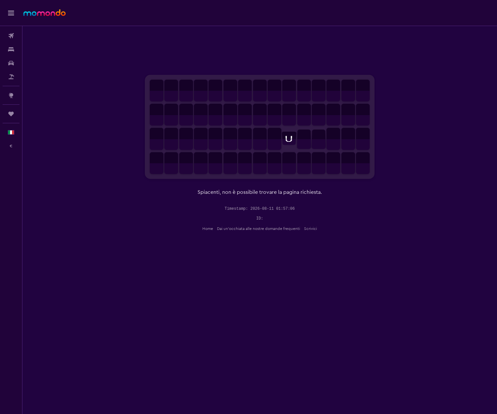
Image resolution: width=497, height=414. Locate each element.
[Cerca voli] (11, 35)
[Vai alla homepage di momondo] (44, 12)
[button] (11, 13)
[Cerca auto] (11, 63)
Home (207, 229)
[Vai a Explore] (11, 95)
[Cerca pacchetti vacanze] (11, 76)
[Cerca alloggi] (11, 49)
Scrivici (310, 229)
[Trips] (11, 113)
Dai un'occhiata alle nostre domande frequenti (258, 229)
